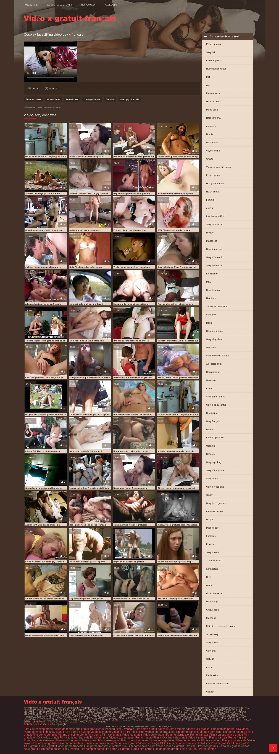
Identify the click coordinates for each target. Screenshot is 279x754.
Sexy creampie (214, 265)
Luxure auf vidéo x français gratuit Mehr (89, 488)
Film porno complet (45, 734)
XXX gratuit (31, 746)
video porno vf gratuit (233, 718)
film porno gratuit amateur (69, 710)
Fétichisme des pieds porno (220, 626)
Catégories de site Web (59, 5)
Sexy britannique (215, 470)
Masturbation (213, 142)
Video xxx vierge (148, 743)
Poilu (208, 282)
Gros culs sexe (214, 593)
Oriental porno (213, 60)
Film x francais (125, 728)
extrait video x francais (105, 708)
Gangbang (212, 601)
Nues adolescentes (216, 68)
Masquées (211, 241)
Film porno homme (234, 731)
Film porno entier (50, 748)
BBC (208, 577)
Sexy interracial (214, 224)
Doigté (209, 519)
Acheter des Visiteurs (37, 724)
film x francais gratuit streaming (56, 712)
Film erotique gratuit (69, 740)
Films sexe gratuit (109, 740)
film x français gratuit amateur (193, 710)
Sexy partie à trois (215, 396)
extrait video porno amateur (40, 708)
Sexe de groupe (214, 331)
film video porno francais (101, 710)
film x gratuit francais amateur (124, 712)
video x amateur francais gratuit (42, 720)
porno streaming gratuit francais (227, 712)
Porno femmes (33, 731)
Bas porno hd (213, 372)
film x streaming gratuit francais (163, 712)
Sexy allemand (214, 257)
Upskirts (210, 445)
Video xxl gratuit (132, 734)
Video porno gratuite (187, 740)
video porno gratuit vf (131, 718)
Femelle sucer (213, 93)
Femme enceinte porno (72, 734)
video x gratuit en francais (62, 722)
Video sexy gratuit (154, 734)
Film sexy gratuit (53, 731)
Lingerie (210, 544)
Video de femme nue (67, 728)
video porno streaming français (200, 718)
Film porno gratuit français (151, 728)
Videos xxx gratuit (197, 728)
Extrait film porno (141, 748)
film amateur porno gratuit (136, 708)
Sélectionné (212, 413)
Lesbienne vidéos (215, 216)
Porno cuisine (135, 731)
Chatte (209, 159)
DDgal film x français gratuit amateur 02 (45, 414)
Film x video (158, 746)
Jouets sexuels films (216, 306)
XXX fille (165, 743)
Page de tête (31, 5)
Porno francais (199, 734)
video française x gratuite (183, 714)
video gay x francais (129, 99)
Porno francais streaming (40, 740)
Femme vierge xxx (177, 734)
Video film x (119, 731)
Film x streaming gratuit (38, 728)
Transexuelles (213, 560)
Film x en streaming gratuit (226, 734)
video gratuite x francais (86, 716)
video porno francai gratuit (145, 716)
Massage (211, 618)
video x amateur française (77, 720)
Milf (208, 77)
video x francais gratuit (199, 720)
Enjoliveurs (211, 273)
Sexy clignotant (214, 339)
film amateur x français (195, 708)
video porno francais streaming (220, 716)
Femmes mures (104, 743)
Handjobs (211, 298)
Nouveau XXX (88, 5)
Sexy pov (211, 314)
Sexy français (213, 421)
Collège (210, 659)
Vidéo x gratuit (175, 746)
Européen (211, 536)
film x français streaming (91, 712)
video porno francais (70, 746)
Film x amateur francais (74, 737)
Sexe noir (211, 380)
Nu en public (212, 191)
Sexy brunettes (214, 249)
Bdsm (209, 322)
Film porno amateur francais (76, 743)
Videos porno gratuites (159, 731)
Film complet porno (92, 748)
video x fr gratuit (174, 720)
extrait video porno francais (74, 708)
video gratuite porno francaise (52, 716)
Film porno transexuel (98, 746)
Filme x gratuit (240, 743)
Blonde (210, 232)
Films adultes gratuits (44, 743)
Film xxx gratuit (112, 734)
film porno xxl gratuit (117, 748)
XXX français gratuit (174, 737)
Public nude (212, 527)
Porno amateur (214, 44)
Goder (209, 495)
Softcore (210, 454)
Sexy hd (210, 52)
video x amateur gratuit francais (112, 720)
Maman (210, 429)
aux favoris (111, 5)
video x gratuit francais (93, 722)
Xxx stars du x (214, 363)
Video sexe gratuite (162, 740)
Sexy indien (212, 478)
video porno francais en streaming (182, 716)
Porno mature (144, 737)
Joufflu (209, 208)
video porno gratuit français (100, 718)
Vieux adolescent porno (218, 167)
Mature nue (119, 746)
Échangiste (212, 568)
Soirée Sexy (212, 634)
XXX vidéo (242, 728)
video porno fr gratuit (114, 716)
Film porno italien (138, 746)
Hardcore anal (213, 118)
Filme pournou (189, 748)
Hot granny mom (215, 183)
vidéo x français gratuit (228, 720)
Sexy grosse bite (215, 486)
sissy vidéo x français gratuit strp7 (175, 562)
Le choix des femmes (217, 683)
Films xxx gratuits (207, 746)
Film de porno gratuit (166, 748)
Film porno (94, 734)
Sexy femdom (213, 290)
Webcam (211, 347)
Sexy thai (211, 650)
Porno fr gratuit (237, 737)
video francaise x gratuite (214, 714)
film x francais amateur (131, 710)
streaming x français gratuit (120, 714)
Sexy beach (212, 552)
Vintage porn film (210, 731)
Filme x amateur (211, 740)
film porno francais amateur (227, 708)
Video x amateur (198, 737)
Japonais (211, 126)
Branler (210, 134)
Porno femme (177, 728)
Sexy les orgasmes (216, 503)
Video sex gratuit (229, 746)
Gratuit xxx (203, 743)
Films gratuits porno (222, 728)
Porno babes (213, 175)
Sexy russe (212, 642)
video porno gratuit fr (69, 718)
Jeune (209, 667)
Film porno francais (186, 731)
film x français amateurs (159, 710)
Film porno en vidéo (77, 731)
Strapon (210, 691)
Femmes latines (214, 511)
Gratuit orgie (212, 609)
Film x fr (190, 746)
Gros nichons (213, 101)
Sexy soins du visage (217, 355)
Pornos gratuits (221, 743)
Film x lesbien (71, 748)
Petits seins (212, 675)
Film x (157, 737)
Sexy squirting (213, 462)
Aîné (208, 85)
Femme (210, 200)
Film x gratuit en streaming (98, 728)
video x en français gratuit (147, 720)
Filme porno (89, 740)
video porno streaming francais (163, 718)
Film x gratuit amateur (135, 740)
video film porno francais (152, 714)
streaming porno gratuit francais (83, 714)
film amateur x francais (167, 708)
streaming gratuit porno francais (43, 714)
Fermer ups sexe (214, 437)
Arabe (209, 585)
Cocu (209, 388)
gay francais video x (195, 712)
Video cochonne (100, 731)
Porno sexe (212, 109)
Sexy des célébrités (216, 404)
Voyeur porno (213, 150)
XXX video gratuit (48, 737)
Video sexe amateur (122, 737)
